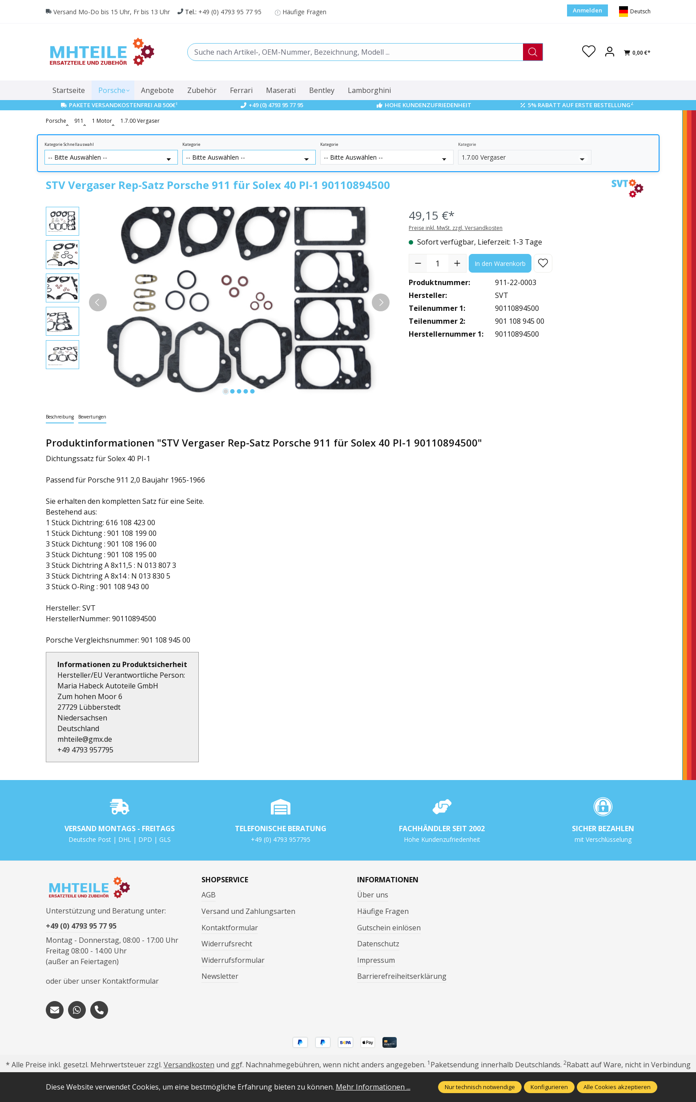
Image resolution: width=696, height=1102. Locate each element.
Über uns (372, 895)
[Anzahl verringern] (418, 263)
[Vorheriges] (98, 302)
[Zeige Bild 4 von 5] (246, 391)
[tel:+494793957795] (99, 1010)
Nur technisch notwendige (480, 1087)
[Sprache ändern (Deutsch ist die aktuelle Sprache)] (635, 11)
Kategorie (191, 144)
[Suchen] (533, 52)
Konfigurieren (549, 1087)
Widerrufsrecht (226, 944)
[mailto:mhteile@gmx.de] (55, 1010)
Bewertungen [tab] (92, 417)
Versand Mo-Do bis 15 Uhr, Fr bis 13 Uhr (111, 12)
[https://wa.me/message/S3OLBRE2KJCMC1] (77, 1010)
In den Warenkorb (500, 263)
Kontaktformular (130, 981)
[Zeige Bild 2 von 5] (232, 391)
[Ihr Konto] (609, 52)
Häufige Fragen (304, 12)
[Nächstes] (381, 302)
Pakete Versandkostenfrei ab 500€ (123, 105)
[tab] (60, 417)
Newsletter (219, 976)
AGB (208, 895)
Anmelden (587, 10)
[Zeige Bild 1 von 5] (226, 391)
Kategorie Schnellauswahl (69, 144)
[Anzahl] (437, 263)
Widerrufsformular (233, 960)
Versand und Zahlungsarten (248, 911)
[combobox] (355, 52)
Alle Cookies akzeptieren (617, 1087)
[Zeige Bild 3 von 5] (239, 391)
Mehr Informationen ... (373, 1087)
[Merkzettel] (588, 52)
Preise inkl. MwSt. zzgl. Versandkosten (456, 228)
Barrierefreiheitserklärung (402, 976)
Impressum (376, 960)
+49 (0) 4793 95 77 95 (230, 12)
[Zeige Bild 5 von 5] (252, 391)
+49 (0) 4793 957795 (280, 839)
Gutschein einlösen (389, 928)
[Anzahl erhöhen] (457, 263)
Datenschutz (378, 944)
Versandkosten (189, 1065)
